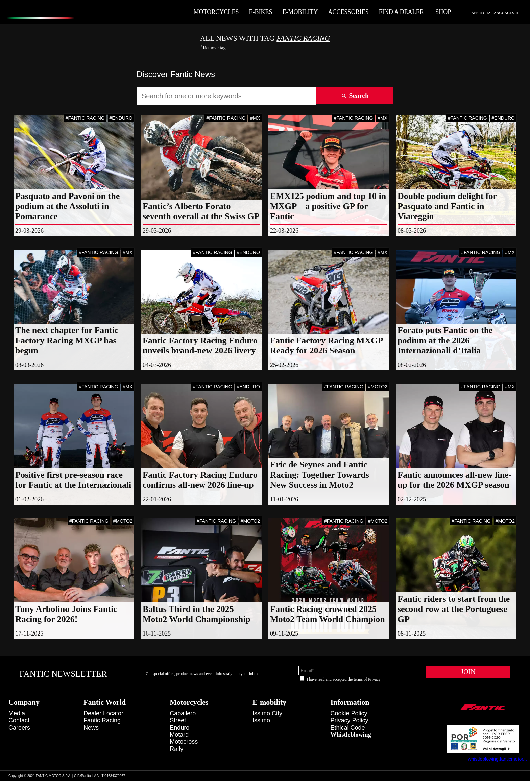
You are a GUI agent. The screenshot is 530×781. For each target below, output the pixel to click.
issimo (261, 720)
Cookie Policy (349, 713)
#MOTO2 (377, 386)
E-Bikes (260, 11)
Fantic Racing (102, 720)
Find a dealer (401, 11)
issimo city (267, 713)
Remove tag (213, 47)
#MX (255, 118)
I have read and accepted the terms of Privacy (344, 679)
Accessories (348, 11)
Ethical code (348, 727)
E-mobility (300, 11)
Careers (19, 727)
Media (16, 713)
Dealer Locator (103, 713)
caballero (183, 713)
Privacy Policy (349, 720)
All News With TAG (265, 38)
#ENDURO (121, 118)
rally (176, 748)
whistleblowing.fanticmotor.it (497, 759)
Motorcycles (216, 11)
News (91, 727)
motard (179, 734)
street (178, 720)
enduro (179, 727)
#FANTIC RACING (85, 118)
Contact (18, 720)
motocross (184, 741)
